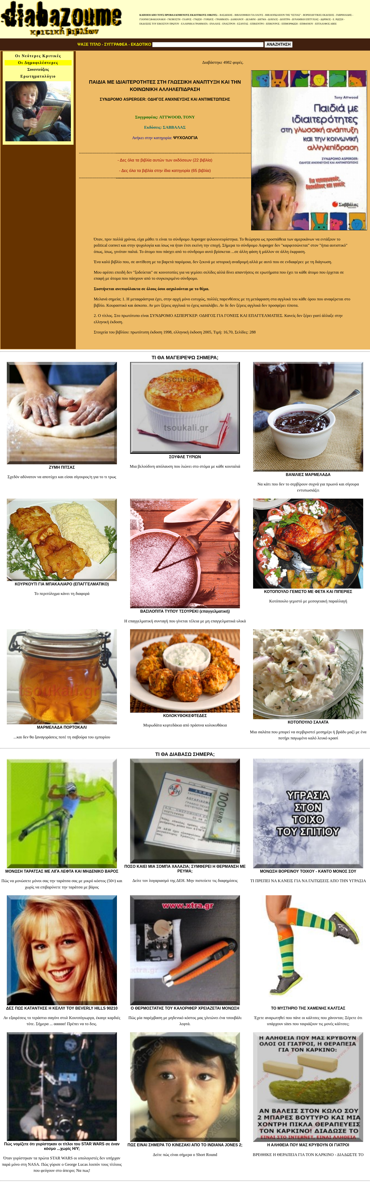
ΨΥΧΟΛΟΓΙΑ (185, 137)
